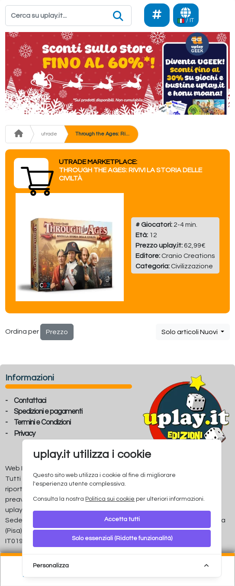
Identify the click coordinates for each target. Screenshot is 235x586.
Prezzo (57, 331)
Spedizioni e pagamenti (48, 411)
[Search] (68, 15)
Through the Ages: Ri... (102, 134)
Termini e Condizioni (42, 422)
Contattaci (30, 401)
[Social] (157, 15)
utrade (49, 134)
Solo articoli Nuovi (190, 331)
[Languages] (186, 15)
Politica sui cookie (110, 499)
